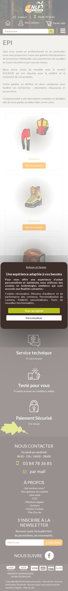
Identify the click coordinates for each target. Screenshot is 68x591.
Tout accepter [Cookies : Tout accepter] (34, 310)
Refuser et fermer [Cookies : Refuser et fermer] (36, 267)
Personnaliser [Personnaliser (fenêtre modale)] (34, 318)
